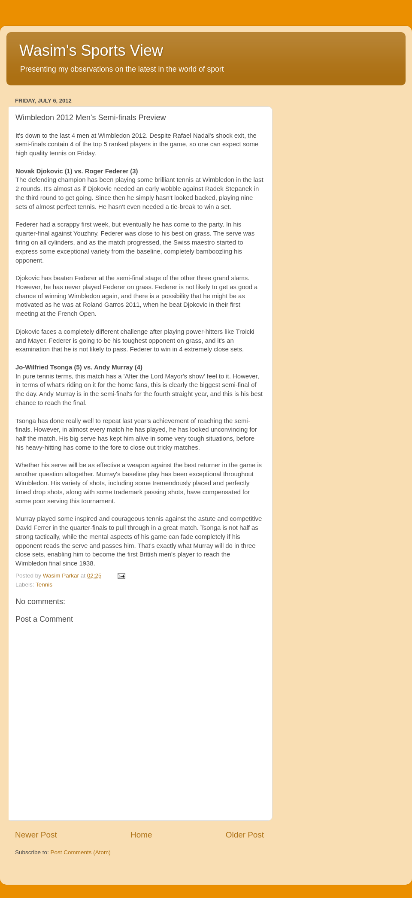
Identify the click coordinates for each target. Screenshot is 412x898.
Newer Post (36, 834)
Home (141, 834)
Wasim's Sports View (91, 50)
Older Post (245, 834)
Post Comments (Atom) (81, 852)
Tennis (44, 584)
